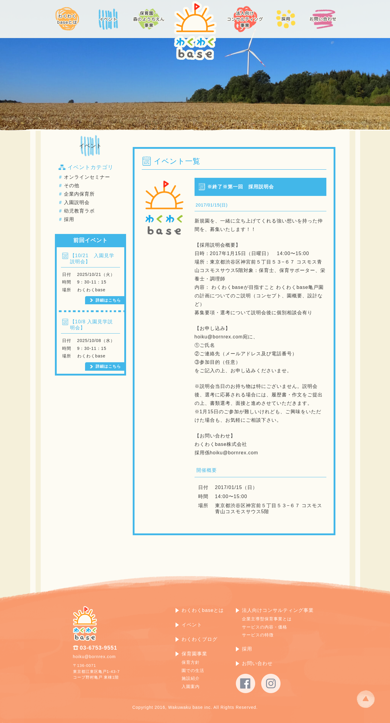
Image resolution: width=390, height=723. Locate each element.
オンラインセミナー (87, 177)
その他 (71, 185)
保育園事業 (194, 653)
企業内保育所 (79, 194)
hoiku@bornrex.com (94, 656)
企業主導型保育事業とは (267, 618)
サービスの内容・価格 (264, 627)
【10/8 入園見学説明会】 (91, 324)
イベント (90, 146)
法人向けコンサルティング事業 (278, 610)
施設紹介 (191, 678)
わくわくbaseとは (203, 610)
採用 (69, 219)
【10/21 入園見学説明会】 (92, 258)
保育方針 (191, 662)
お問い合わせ (257, 663)
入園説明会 (77, 202)
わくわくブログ (199, 639)
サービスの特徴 (258, 634)
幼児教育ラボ (79, 210)
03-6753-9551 (98, 648)
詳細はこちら (108, 300)
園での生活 (193, 670)
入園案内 (191, 686)
